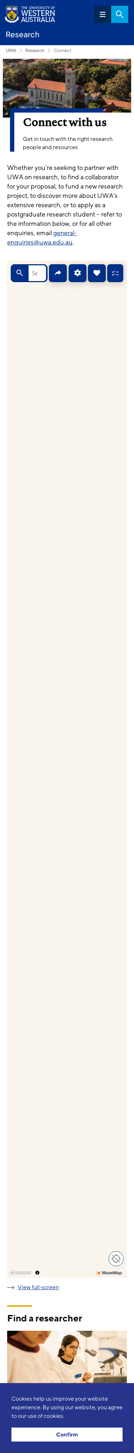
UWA (11, 50)
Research (34, 50)
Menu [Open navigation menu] (102, 14)
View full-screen (38, 1287)
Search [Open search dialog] (119, 14)
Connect (62, 50)
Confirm (67, 1435)
